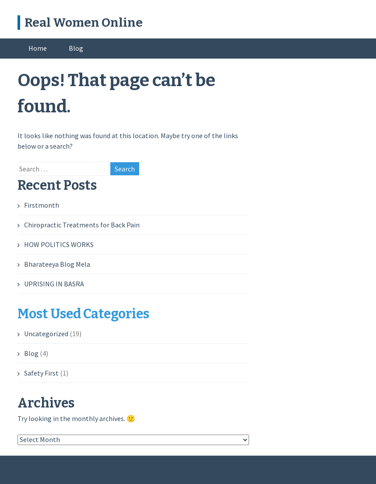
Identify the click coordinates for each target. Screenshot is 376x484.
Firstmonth (41, 205)
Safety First (41, 373)
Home (37, 48)
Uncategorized (46, 333)
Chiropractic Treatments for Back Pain (82, 224)
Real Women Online (84, 22)
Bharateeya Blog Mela (57, 264)
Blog (76, 48)
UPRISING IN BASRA (54, 283)
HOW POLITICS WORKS (59, 244)
